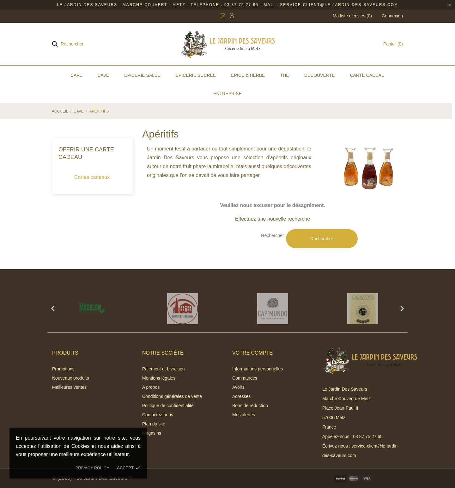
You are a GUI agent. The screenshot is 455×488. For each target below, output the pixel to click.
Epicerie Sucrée (196, 75)
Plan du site (153, 423)
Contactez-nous (157, 414)
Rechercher (321, 238)
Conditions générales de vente (172, 396)
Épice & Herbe (248, 75)
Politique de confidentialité (168, 405)
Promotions (63, 368)
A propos (151, 387)
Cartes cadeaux (92, 177)
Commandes (244, 378)
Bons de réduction (250, 405)
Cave (103, 75)
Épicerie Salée (142, 75)
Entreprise (227, 93)
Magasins (151, 433)
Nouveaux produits (70, 378)
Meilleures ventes (69, 387)
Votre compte (252, 353)
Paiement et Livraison (163, 368)
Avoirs (238, 387)
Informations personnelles (257, 368)
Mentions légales (158, 378)
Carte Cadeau (367, 75)
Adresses (241, 396)
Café (76, 75)
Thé (284, 75)
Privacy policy (92, 468)
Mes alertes (243, 414)
